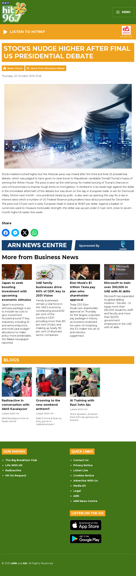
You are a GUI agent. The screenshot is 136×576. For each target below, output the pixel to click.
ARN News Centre (85, 501)
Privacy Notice (83, 465)
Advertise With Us (85, 480)
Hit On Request (15, 475)
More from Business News (47, 68)
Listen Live (80, 470)
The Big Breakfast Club (21, 460)
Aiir (25, 563)
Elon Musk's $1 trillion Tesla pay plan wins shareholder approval (85, 282)
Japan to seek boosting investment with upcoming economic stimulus (17, 282)
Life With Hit (13, 465)
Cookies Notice (83, 475)
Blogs (11, 359)
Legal (77, 490)
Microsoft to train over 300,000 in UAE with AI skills (119, 278)
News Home (15, 68)
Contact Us (81, 460)
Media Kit (79, 485)
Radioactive (13, 470)
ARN (76, 496)
